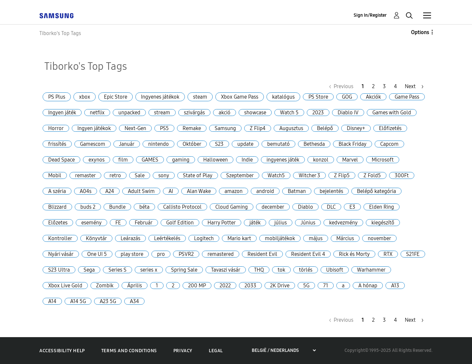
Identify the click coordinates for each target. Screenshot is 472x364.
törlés (305, 270)
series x (148, 270)
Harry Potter (221, 223)
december (273, 207)
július (280, 223)
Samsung (225, 128)
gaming (180, 160)
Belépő (325, 128)
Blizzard (57, 207)
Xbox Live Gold (65, 285)
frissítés (57, 144)
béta (144, 207)
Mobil (54, 175)
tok (281, 270)
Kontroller (60, 238)
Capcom (389, 144)
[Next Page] (414, 86)
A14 (52, 301)
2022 (225, 285)
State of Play (197, 175)
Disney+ (356, 128)
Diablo (305, 207)
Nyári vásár (60, 254)
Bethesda (314, 144)
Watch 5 (289, 112)
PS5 (164, 128)
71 (325, 285)
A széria (57, 191)
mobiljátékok (280, 238)
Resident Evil (262, 254)
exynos (96, 160)
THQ (259, 270)
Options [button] (420, 32)
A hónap (367, 285)
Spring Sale (184, 270)
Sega (89, 270)
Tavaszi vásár (225, 270)
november (379, 238)
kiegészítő (382, 223)
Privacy (182, 351)
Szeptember (240, 175)
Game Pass (407, 97)
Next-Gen (135, 128)
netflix (97, 112)
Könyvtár (96, 238)
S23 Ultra (59, 270)
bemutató (278, 144)
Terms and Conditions (129, 351)
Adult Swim (141, 191)
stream (162, 112)
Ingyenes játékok (160, 97)
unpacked (129, 112)
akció (224, 112)
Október (192, 144)
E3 (352, 207)
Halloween (215, 160)
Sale (140, 175)
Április (134, 285)
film (123, 160)
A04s (85, 191)
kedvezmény (343, 223)
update (245, 144)
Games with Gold (391, 112)
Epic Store (115, 97)
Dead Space (61, 160)
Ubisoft (334, 270)
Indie (247, 160)
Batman (297, 191)
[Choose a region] (283, 350)
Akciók (373, 97)
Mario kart (239, 238)
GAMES (150, 160)
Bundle (117, 207)
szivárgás (194, 112)
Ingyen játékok (94, 128)
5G (306, 285)
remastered (220, 254)
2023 (318, 112)
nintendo (158, 144)
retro (115, 175)
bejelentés (331, 191)
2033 (250, 285)
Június (308, 223)
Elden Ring (381, 207)
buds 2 (87, 207)
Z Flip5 (342, 175)
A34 (134, 301)
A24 (109, 191)
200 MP (197, 285)
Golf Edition (180, 223)
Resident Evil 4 (308, 254)
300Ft (402, 175)
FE (118, 223)
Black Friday (352, 144)
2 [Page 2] (373, 86)
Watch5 (276, 175)
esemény (91, 223)
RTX (388, 254)
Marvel (350, 160)
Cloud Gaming (231, 207)
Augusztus (291, 128)
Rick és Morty (354, 254)
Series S (117, 270)
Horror (56, 128)
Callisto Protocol (182, 207)
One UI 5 (97, 254)
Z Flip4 (258, 128)
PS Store (318, 97)
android (265, 191)
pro (161, 254)
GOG (347, 97)
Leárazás (130, 238)
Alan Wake (199, 191)
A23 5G (108, 301)
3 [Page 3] (384, 86)
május (316, 238)
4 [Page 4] (395, 86)
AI (170, 191)
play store (132, 254)
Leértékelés (167, 238)
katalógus (283, 97)
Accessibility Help (62, 351)
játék (255, 223)
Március (345, 238)
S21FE (413, 254)
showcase (255, 112)
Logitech (204, 238)
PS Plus (56, 97)
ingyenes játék (282, 160)
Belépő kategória (376, 191)
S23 (219, 144)
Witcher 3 (309, 175)
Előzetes (58, 223)
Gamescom (92, 144)
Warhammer (371, 270)
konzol (320, 160)
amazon (234, 191)
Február (143, 223)
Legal (216, 351)
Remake (192, 128)
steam (200, 97)
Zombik (104, 285)
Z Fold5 (372, 175)
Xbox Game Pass (239, 97)
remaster (85, 175)
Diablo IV (348, 112)
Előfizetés (390, 128)
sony (163, 175)
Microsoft (383, 160)
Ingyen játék (62, 112)
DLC (331, 207)
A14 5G (78, 301)
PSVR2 (186, 254)
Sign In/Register (370, 15)
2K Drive (279, 285)
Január (126, 144)
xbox (84, 97)
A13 (395, 285)
